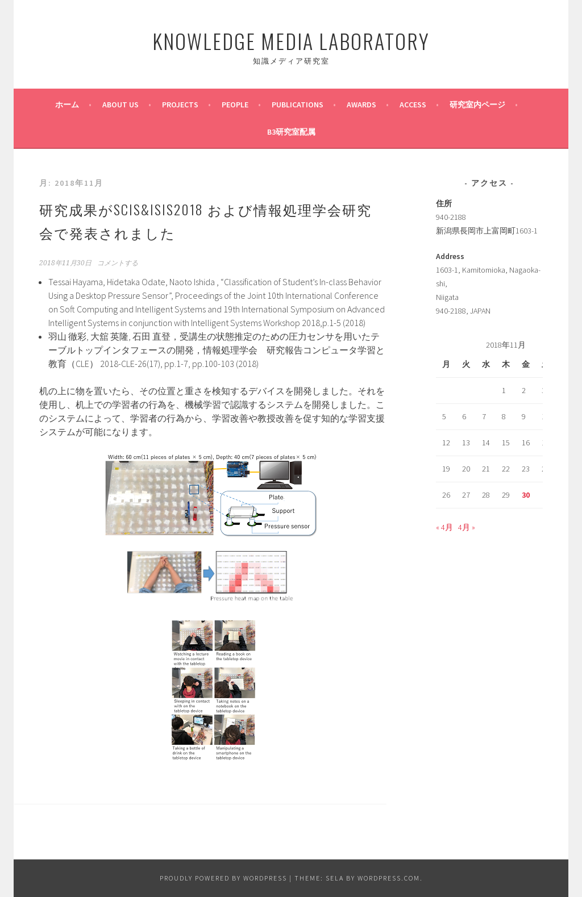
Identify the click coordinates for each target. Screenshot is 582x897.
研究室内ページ (477, 104)
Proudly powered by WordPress (223, 878)
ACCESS (413, 104)
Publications (297, 104)
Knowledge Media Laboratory (291, 41)
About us (120, 104)
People (235, 104)
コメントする (117, 263)
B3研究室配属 (291, 132)
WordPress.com (388, 878)
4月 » (466, 527)
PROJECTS (180, 104)
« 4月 (444, 527)
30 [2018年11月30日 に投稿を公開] (526, 495)
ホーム (67, 104)
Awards (361, 104)
